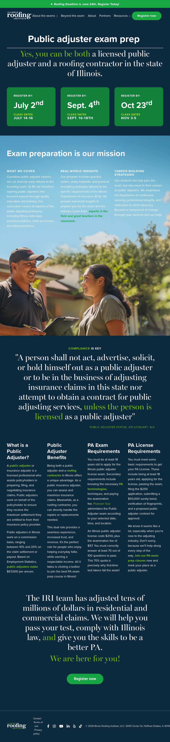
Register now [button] (146, 15)
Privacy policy (37, 732)
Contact (37, 718)
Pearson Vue (101, 504)
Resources (122, 16)
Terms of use (38, 724)
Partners (104, 16)
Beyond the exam (72, 16)
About (92, 16)
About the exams (45, 16)
